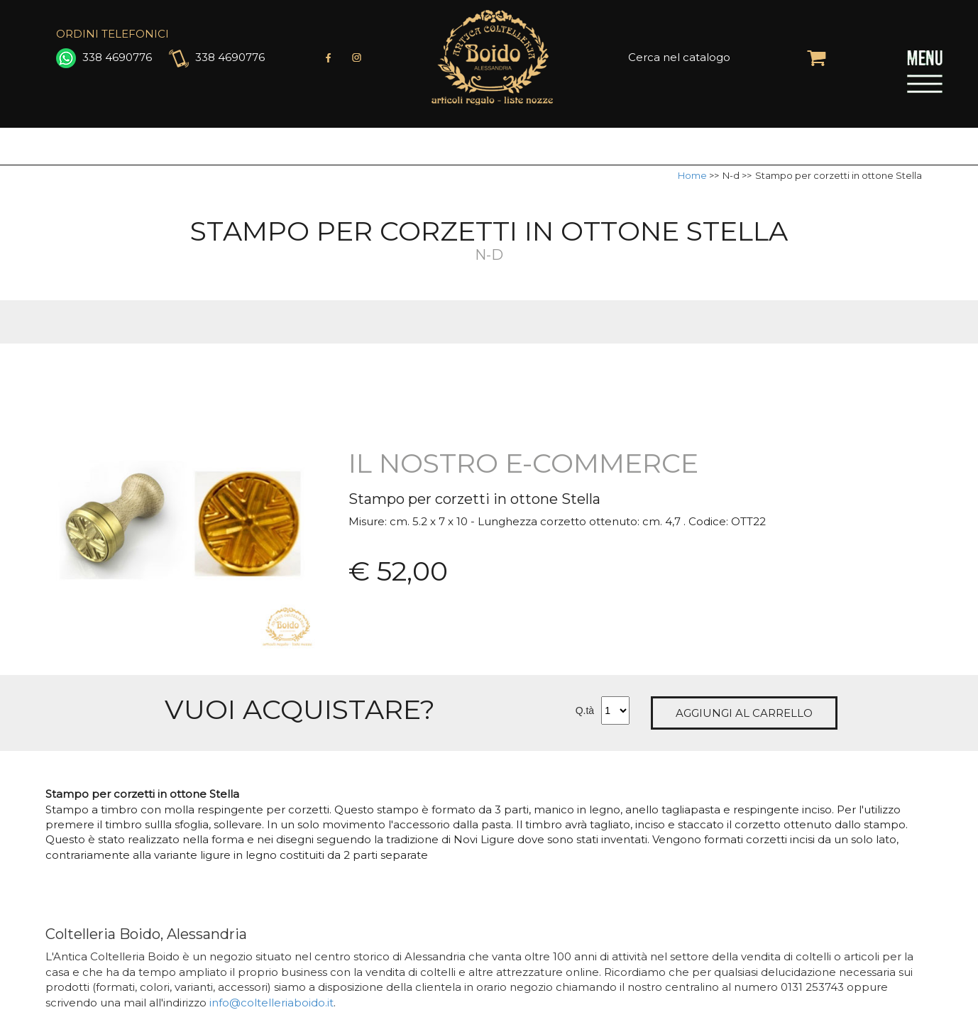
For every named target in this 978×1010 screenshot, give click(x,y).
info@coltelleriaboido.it (271, 1002)
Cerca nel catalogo (679, 57)
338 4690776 (104, 57)
